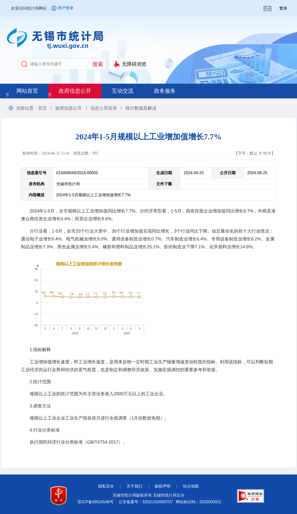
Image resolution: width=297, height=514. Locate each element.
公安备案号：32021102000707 (146, 502)
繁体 (283, 8)
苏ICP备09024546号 (95, 502)
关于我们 (134, 486)
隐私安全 (106, 486)
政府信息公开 (75, 91)
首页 (42, 108)
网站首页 (27, 91)
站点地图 (191, 486)
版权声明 (162, 486)
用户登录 (65, 8)
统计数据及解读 (141, 108)
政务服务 (165, 91)
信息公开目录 (103, 108)
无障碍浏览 (134, 64)
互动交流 (122, 91)
